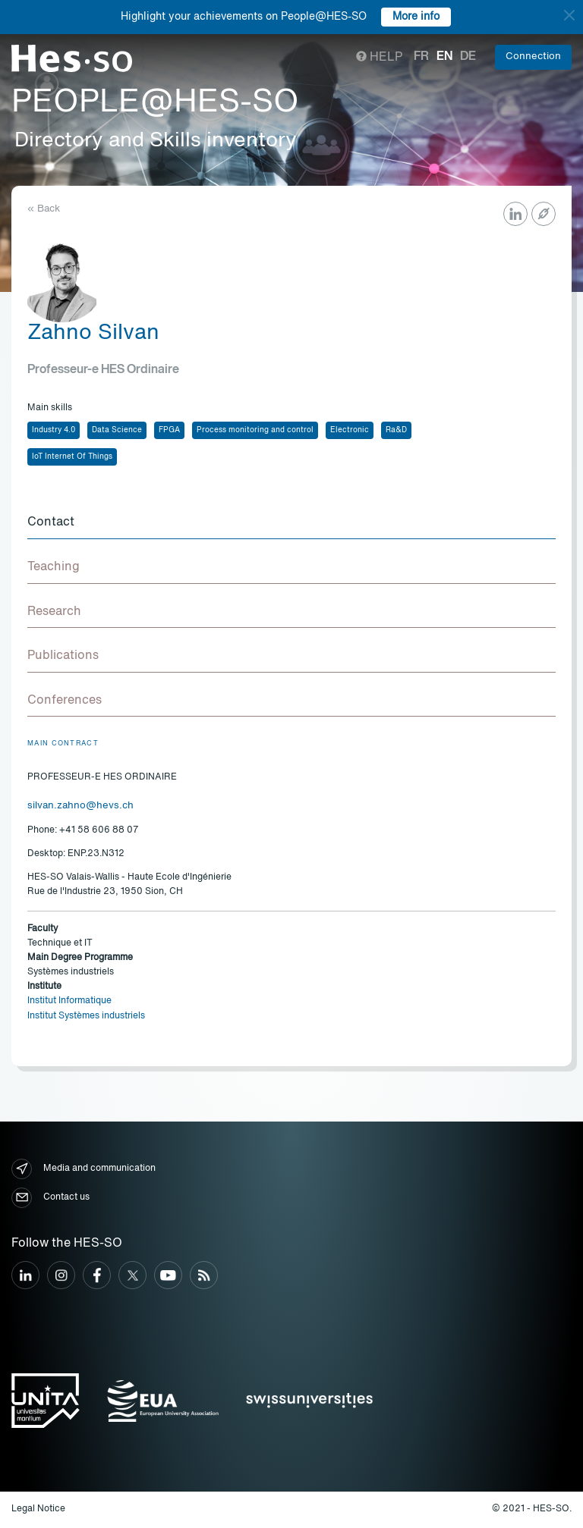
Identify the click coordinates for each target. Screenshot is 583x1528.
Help (379, 58)
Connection (533, 56)
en (444, 57)
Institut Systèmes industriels (86, 1016)
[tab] (291, 523)
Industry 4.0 (53, 430)
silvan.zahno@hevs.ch (80, 806)
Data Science (117, 430)
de (468, 57)
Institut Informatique (69, 1001)
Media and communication (83, 1169)
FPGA (169, 430)
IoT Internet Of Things (72, 456)
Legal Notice (38, 1509)
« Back (43, 209)
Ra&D (396, 430)
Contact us (50, 1198)
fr (421, 57)
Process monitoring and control (255, 430)
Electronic (349, 430)
